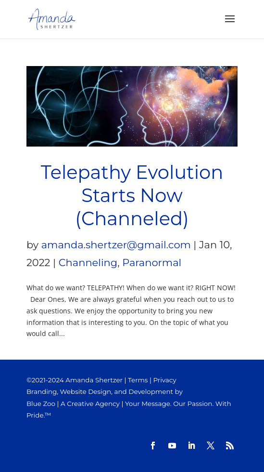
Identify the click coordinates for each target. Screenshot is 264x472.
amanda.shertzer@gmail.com (116, 245)
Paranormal (151, 262)
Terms (138, 380)
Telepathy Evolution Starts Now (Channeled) (132, 195)
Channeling (88, 262)
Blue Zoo (40, 403)
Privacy (164, 380)
